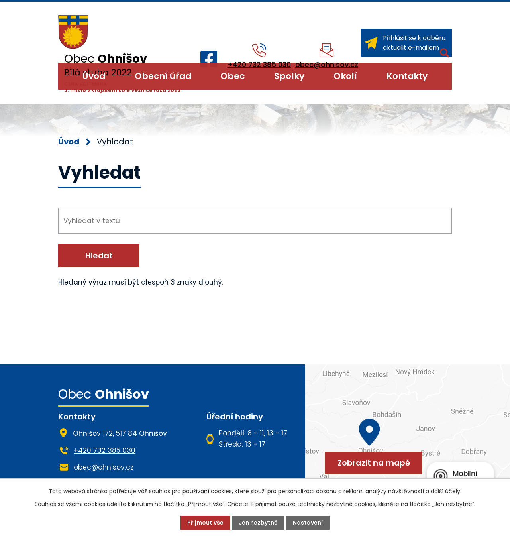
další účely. (446, 491)
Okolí (345, 76)
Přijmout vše (205, 523)
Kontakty (407, 76)
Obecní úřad (163, 76)
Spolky (289, 76)
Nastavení (308, 523)
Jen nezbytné (258, 523)
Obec (232, 76)
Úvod (93, 76)
